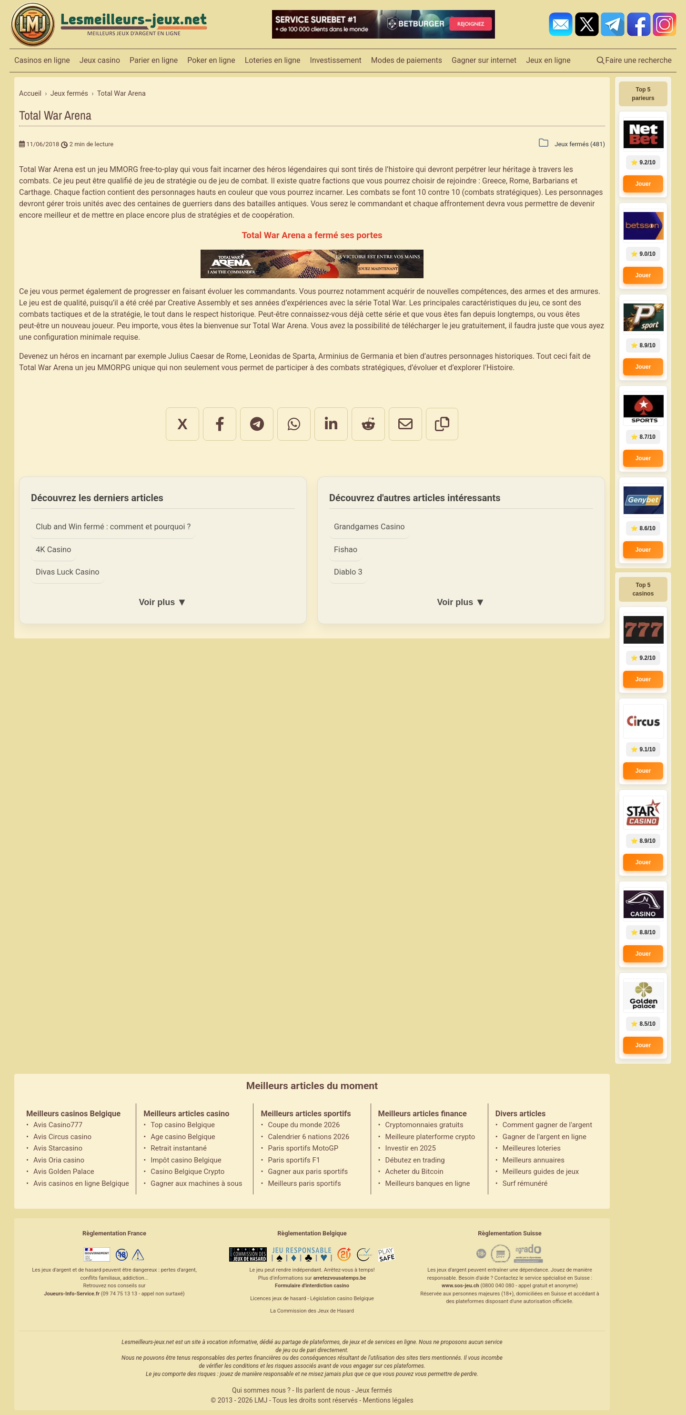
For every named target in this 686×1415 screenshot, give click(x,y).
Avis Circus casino (62, 1136)
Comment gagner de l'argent (547, 1125)
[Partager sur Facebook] (219, 424)
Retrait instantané (179, 1148)
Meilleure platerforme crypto (430, 1136)
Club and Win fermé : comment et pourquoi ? (113, 526)
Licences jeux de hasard (278, 1298)
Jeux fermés (373, 1390)
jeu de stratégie (170, 180)
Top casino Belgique (183, 1125)
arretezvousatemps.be (339, 1278)
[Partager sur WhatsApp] (294, 424)
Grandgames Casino (369, 526)
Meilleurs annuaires (534, 1160)
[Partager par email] (405, 424)
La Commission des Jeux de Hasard (312, 1311)
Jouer (643, 184)
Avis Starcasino (57, 1148)
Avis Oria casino (58, 1160)
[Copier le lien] (442, 424)
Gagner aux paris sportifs (308, 1171)
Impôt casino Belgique (186, 1160)
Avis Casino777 (57, 1125)
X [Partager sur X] (182, 424)
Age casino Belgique (183, 1136)
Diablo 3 (348, 571)
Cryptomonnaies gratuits (424, 1125)
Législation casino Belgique (342, 1298)
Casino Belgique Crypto (187, 1171)
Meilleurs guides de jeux (541, 1171)
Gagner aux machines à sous (196, 1183)
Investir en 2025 (410, 1148)
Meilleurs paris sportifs (304, 1183)
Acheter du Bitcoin (414, 1171)
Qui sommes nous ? (261, 1390)
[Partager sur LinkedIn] (331, 424)
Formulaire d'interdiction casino (312, 1286)
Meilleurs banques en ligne (427, 1183)
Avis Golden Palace (63, 1171)
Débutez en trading (415, 1160)
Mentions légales (388, 1400)
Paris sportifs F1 (294, 1160)
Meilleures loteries (532, 1148)
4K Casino (53, 549)
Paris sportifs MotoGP (303, 1148)
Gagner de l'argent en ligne (544, 1136)
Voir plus (163, 602)
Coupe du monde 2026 (304, 1125)
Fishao (345, 549)
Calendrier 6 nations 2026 (308, 1136)
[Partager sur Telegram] (256, 424)
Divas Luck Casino (68, 571)
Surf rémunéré (525, 1183)
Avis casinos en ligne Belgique (81, 1183)
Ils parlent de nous (323, 1390)
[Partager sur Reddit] (368, 424)
